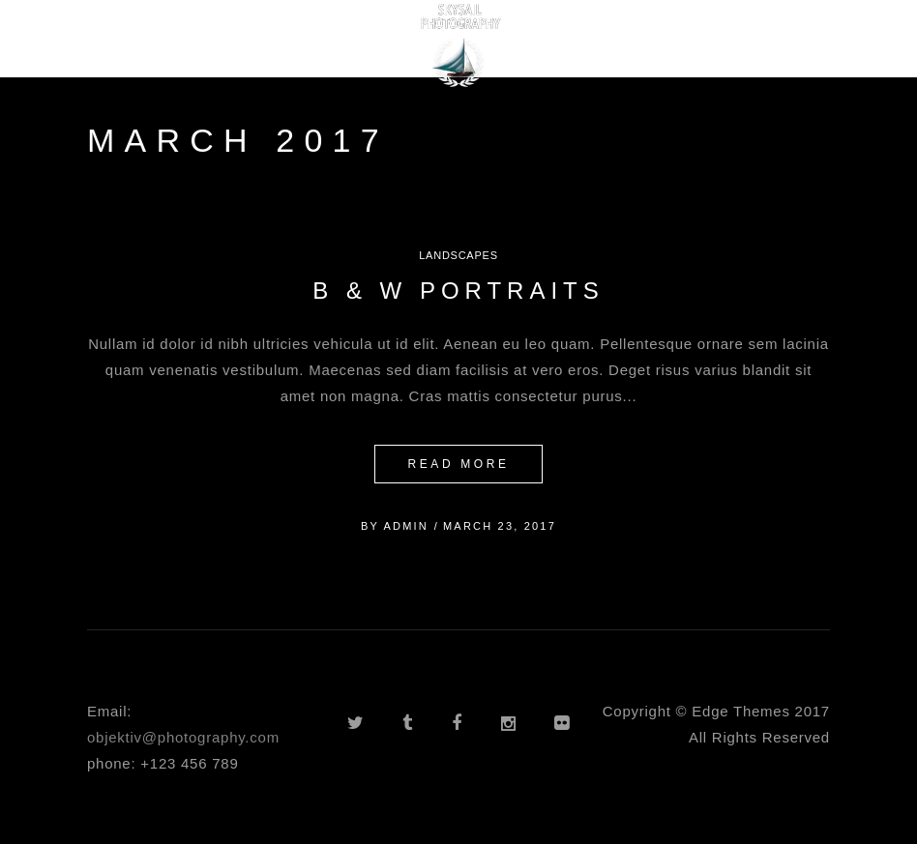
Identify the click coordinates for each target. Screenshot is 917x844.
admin (406, 526)
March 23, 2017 (499, 526)
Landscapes (458, 255)
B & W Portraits (458, 290)
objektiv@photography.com (183, 737)
